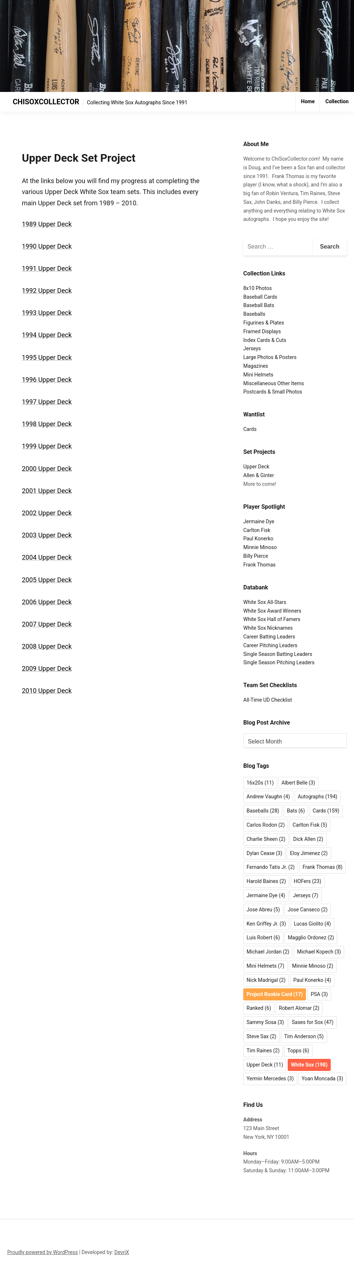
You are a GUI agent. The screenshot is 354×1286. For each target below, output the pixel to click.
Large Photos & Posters (269, 357)
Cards (249, 429)
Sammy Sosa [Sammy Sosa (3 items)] (265, 1022)
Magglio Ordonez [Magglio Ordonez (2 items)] (311, 937)
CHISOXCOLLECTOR (46, 101)
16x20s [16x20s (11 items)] (260, 783)
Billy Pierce (255, 556)
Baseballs (254, 314)
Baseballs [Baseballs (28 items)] (263, 811)
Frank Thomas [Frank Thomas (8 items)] (323, 867)
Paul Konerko (258, 538)
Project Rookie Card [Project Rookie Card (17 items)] (275, 994)
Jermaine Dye (258, 521)
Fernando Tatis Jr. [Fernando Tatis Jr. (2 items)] (271, 867)
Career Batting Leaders (269, 637)
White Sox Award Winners (272, 611)
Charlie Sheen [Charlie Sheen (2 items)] (266, 839)
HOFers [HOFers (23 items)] (307, 881)
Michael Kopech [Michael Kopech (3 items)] (319, 952)
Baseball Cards (260, 297)
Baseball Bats (258, 305)
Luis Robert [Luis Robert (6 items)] (263, 937)
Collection (337, 101)
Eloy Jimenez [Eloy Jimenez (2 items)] (308, 853)
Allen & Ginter (258, 475)
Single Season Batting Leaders (277, 654)
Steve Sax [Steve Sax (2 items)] (261, 1036)
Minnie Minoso (260, 547)
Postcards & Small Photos (272, 392)
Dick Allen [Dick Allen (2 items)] (308, 839)
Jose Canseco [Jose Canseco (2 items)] (307, 909)
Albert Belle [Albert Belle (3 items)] (298, 783)
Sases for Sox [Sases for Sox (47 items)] (312, 1022)
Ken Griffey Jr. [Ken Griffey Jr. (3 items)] (266, 924)
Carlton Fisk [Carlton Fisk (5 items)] (309, 825)
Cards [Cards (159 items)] (326, 811)
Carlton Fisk (256, 530)
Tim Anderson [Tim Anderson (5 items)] (303, 1036)
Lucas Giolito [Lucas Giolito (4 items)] (312, 924)
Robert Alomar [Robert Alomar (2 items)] (299, 1008)
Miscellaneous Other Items (273, 383)
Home (308, 101)
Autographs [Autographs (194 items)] (318, 796)
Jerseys (252, 348)
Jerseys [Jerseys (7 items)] (305, 895)
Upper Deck (256, 466)
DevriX (121, 1252)
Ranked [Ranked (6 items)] (259, 1008)
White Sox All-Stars (264, 602)
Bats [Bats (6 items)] (296, 811)
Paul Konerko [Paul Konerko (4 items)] (312, 980)
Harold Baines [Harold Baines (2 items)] (266, 881)
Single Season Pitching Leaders (279, 662)
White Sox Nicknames (268, 628)
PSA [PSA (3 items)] (319, 994)
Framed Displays (262, 331)
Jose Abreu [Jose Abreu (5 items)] (263, 909)
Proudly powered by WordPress (42, 1252)
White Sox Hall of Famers (271, 619)
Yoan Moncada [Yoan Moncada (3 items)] (322, 1078)
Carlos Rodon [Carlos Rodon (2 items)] (266, 825)
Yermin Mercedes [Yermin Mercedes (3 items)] (270, 1078)
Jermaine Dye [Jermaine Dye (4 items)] (266, 895)
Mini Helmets (258, 375)
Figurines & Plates (263, 323)
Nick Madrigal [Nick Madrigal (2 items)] (266, 980)
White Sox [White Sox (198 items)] (309, 1065)
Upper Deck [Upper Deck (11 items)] (265, 1065)
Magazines (255, 366)
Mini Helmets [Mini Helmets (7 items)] (265, 966)
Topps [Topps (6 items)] (298, 1050)
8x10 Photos (257, 288)
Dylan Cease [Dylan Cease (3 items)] (264, 853)
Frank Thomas (259, 565)
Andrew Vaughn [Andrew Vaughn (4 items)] (268, 796)
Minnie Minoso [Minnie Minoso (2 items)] (312, 966)
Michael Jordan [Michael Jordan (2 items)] (268, 952)
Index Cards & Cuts (264, 340)
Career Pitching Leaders (270, 645)
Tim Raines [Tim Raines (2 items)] (263, 1050)
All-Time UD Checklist (267, 700)
